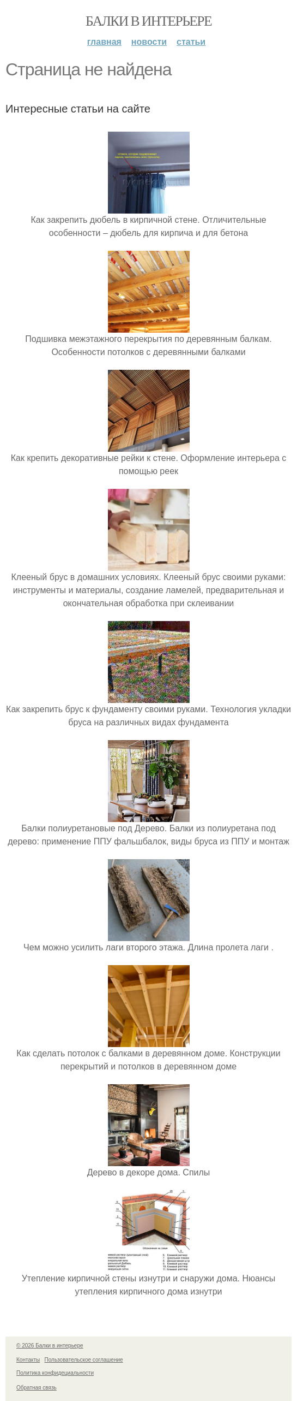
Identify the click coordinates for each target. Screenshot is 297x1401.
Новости (149, 41)
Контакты (28, 1360)
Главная (104, 41)
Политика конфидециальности (55, 1373)
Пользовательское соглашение (84, 1360)
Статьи (191, 41)
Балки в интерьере (148, 21)
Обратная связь (36, 1388)
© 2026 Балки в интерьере (49, 1346)
